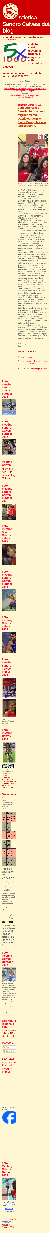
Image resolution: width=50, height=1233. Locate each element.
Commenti (8, 1051)
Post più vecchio (41, 361)
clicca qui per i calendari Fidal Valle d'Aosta (9, 1033)
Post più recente (24, 361)
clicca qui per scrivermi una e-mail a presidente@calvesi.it (25, 96)
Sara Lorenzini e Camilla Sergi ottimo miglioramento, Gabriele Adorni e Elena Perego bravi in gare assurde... (32, 116)
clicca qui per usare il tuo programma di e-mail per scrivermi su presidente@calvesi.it (25, 90)
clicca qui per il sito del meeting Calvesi (8, 473)
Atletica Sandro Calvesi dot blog (26, 24)
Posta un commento (25, 357)
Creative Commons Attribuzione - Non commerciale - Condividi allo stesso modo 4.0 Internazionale (9, 781)
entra (12, 39)
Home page (33, 362)
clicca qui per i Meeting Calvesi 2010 (9, 1223)
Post (6, 1047)
